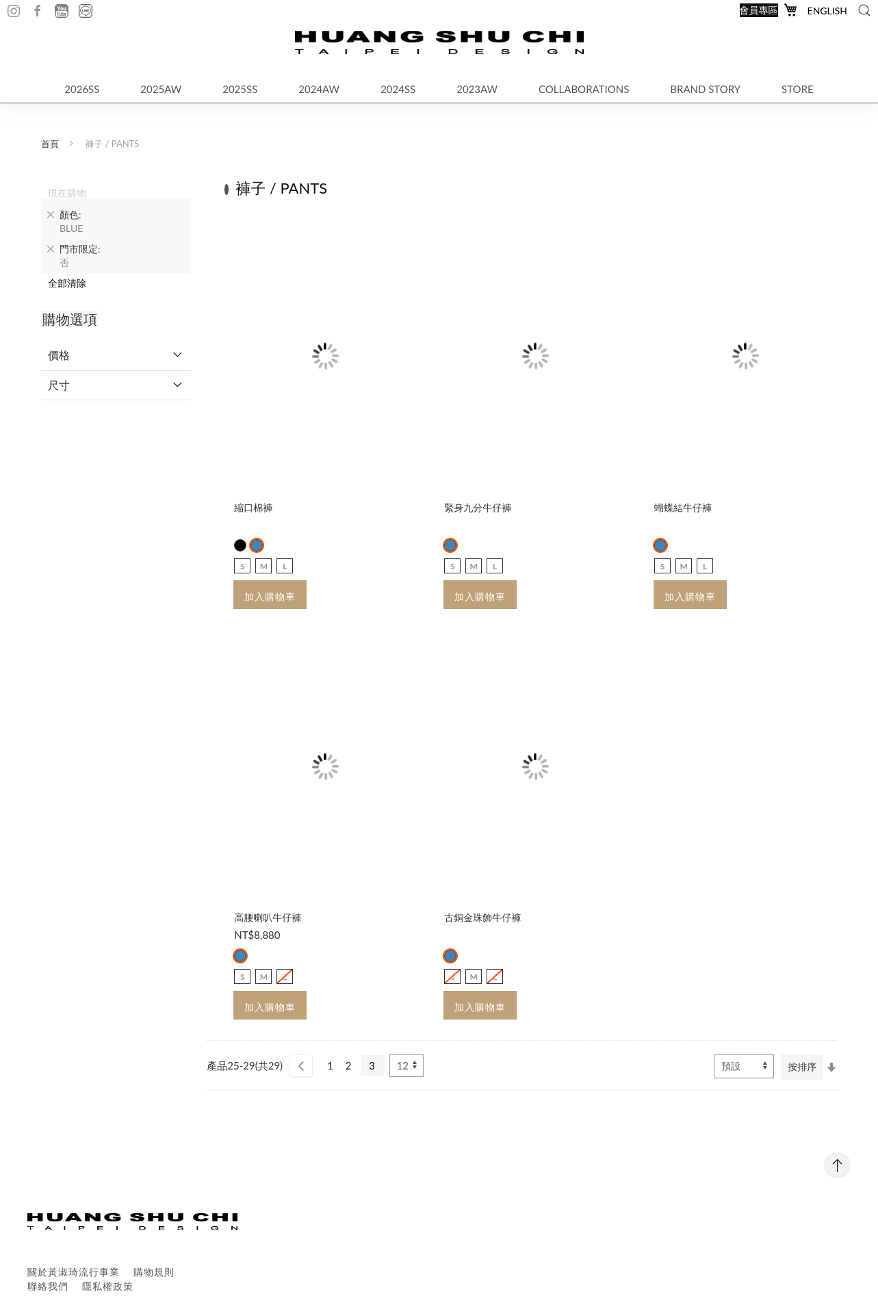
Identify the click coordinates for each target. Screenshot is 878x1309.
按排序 (802, 1066)
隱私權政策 (107, 1286)
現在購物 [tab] (67, 192)
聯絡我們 (47, 1286)
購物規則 (154, 1272)
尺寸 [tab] (59, 384)
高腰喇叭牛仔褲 (267, 917)
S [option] (242, 566)
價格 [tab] (59, 354)
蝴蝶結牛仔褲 (683, 507)
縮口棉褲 (253, 507)
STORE (798, 89)
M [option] (264, 566)
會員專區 (759, 10)
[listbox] (325, 545)
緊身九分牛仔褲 (477, 507)
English (827, 10)
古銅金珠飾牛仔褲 (482, 917)
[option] (240, 545)
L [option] (285, 566)
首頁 (50, 143)
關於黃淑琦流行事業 (73, 1272)
